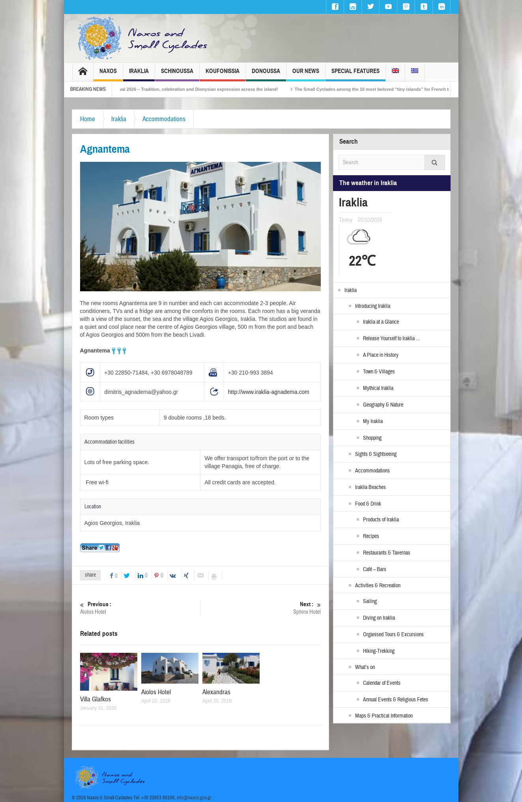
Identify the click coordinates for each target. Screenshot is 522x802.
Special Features (355, 74)
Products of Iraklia (381, 519)
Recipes (371, 536)
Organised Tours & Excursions (393, 634)
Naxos (108, 74)
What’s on (365, 667)
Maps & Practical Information (384, 716)
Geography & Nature (383, 404)
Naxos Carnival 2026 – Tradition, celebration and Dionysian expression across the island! (197, 89)
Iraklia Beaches (370, 487)
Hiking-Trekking (379, 651)
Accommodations (163, 119)
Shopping (372, 438)
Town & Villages (379, 371)
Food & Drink (368, 504)
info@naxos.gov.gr (194, 798)
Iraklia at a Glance (381, 322)
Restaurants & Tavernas (386, 553)
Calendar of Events (381, 683)
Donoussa (266, 74)
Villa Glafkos (95, 699)
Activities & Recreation (377, 585)
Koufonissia (222, 74)
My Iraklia (373, 421)
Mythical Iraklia (378, 388)
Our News (305, 74)
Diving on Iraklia (379, 618)
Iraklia (139, 74)
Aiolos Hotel (140, 608)
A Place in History (381, 355)
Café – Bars (374, 569)
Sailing (370, 601)
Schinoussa (177, 74)
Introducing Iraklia (372, 306)
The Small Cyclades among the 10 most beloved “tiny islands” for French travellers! (392, 89)
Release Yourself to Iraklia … (391, 338)
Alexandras (216, 692)
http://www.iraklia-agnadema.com (268, 392)
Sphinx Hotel (261, 608)
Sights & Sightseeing (376, 454)
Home (87, 119)
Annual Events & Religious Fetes (395, 699)
